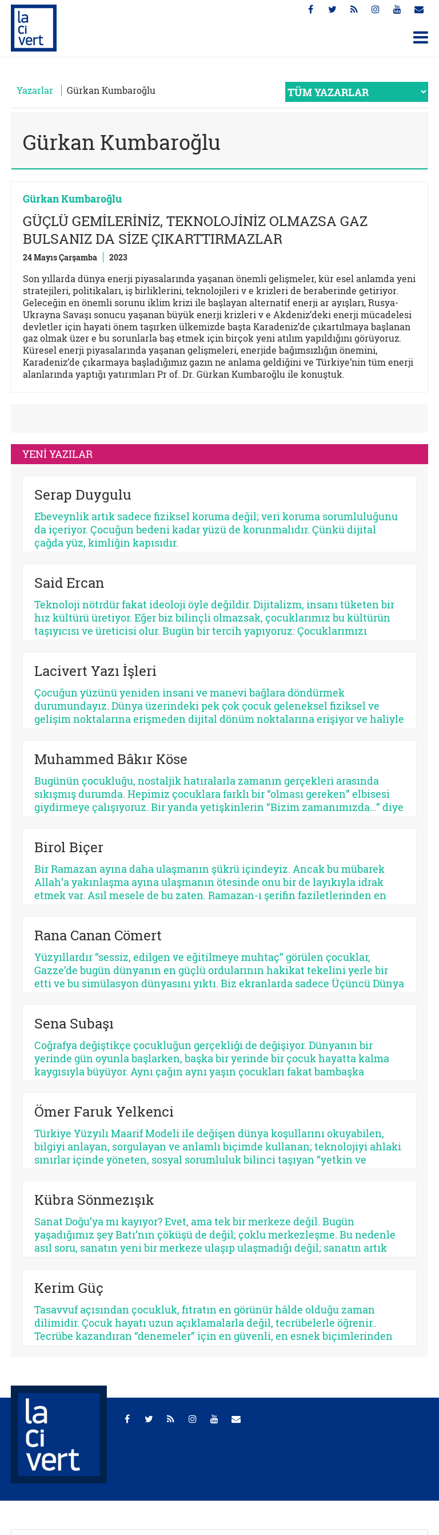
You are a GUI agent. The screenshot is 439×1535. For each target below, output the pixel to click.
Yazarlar (35, 90)
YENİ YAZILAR (57, 454)
